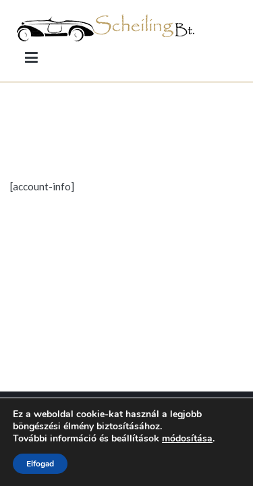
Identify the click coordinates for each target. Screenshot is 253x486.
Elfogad (40, 463)
